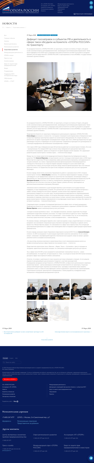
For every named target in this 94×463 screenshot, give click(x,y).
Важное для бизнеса (10, 44)
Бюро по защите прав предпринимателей (10, 64)
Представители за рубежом (28, 423)
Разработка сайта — (10, 401)
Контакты (60, 12)
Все (5, 35)
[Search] (11, 362)
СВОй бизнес (8, 78)
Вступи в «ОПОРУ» (10, 379)
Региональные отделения (27, 421)
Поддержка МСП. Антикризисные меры (10, 74)
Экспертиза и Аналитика (8, 396)
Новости (60, 10)
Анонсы (6, 41)
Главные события (9, 38)
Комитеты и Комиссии (47, 7)
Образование (61, 9)
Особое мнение (9, 61)
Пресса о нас (8, 58)
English (11, 358)
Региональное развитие (47, 9)
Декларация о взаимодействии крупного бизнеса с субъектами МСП (67, 387)
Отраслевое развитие (19, 27)
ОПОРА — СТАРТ (9, 81)
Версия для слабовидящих (83, 14)
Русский (5, 358)
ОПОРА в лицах (8, 55)
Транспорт (54, 35)
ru (91, 7)
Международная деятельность (66, 4)
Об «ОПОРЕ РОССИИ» (47, 4)
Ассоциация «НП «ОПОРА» (48, 5)
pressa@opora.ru (6, 450)
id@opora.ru (6, 421)
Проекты (43, 11)
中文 (16, 358)
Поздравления (8, 71)
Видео (6, 68)
